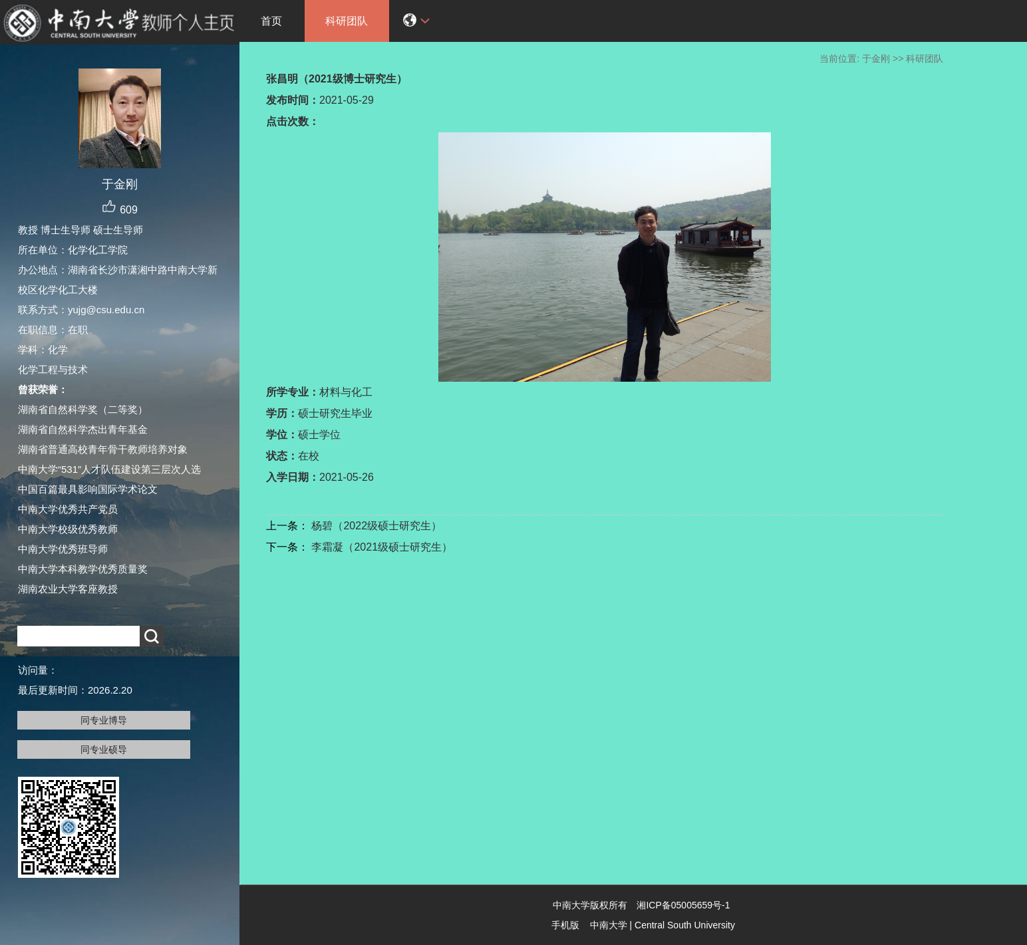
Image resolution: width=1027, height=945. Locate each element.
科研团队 (346, 21)
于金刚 (876, 58)
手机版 (565, 925)
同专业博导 (103, 720)
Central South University (685, 925)
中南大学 (608, 925)
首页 (271, 21)
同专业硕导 (103, 749)
